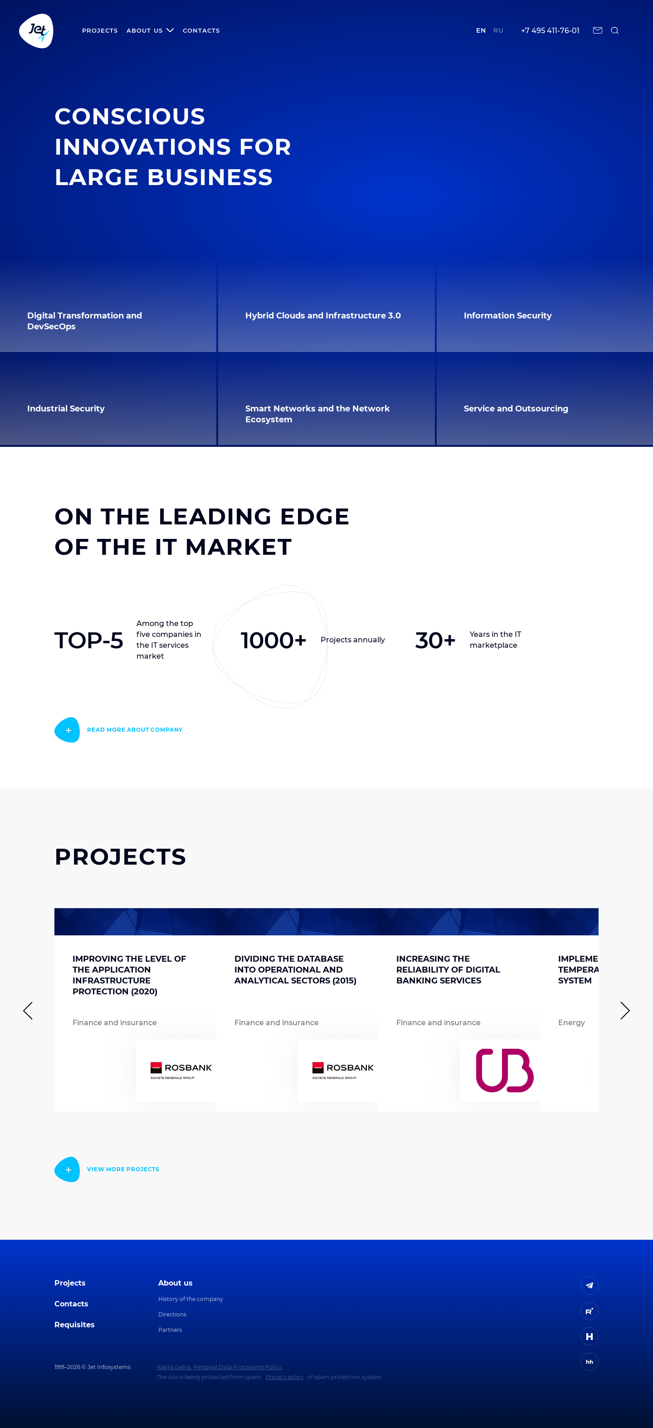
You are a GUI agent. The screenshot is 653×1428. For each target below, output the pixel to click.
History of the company (190, 1299)
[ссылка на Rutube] (589, 1311)
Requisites (74, 1324)
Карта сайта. (174, 1367)
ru (498, 30)
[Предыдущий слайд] (31, 1010)
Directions (172, 1314)
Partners (170, 1329)
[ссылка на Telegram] (589, 1285)
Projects (100, 30)
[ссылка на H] (589, 1336)
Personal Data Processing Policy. (238, 1367)
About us (175, 1283)
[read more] (118, 730)
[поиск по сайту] (614, 30)
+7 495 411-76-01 (550, 30)
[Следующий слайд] (621, 1010)
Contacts (201, 30)
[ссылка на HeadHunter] (589, 1362)
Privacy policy (285, 1377)
